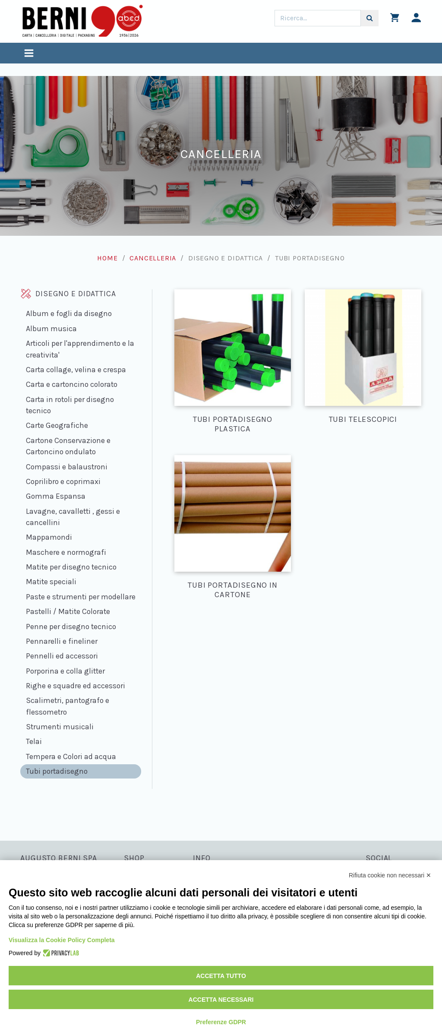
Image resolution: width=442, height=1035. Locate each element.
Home (107, 258)
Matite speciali (51, 581)
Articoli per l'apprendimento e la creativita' (80, 349)
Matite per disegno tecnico (71, 567)
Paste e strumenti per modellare (81, 596)
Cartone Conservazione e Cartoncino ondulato (68, 446)
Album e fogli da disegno (69, 313)
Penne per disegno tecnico (71, 626)
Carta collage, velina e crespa (76, 369)
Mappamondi (49, 537)
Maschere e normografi (66, 552)
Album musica (51, 328)
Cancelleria (152, 258)
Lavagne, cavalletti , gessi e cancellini (73, 517)
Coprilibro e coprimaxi (63, 481)
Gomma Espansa (55, 496)
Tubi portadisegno (57, 771)
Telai (34, 741)
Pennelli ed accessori (62, 656)
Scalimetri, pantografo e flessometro (67, 706)
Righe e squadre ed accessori (75, 685)
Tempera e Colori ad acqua (71, 756)
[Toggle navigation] (29, 54)
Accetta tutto (221, 975)
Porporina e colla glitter (65, 671)
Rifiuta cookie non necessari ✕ (390, 875)
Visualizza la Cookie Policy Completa (62, 940)
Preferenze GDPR (221, 1022)
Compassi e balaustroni (66, 466)
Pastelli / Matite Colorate (68, 611)
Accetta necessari (221, 999)
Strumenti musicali (60, 726)
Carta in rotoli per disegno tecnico (70, 405)
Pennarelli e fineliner (62, 641)
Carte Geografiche (57, 425)
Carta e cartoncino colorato (71, 384)
